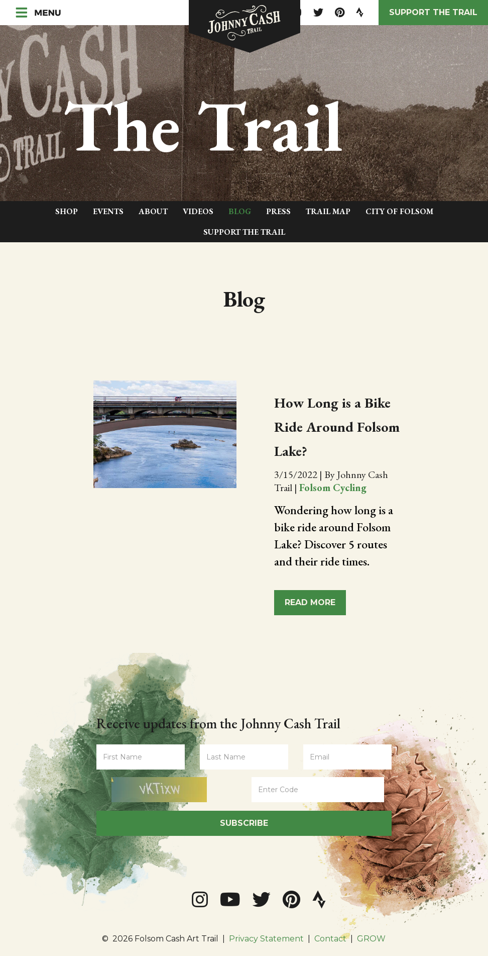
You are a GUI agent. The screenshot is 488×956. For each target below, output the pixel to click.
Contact (330, 938)
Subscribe (244, 823)
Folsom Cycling (333, 487)
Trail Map (328, 211)
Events (108, 211)
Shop (66, 211)
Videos (198, 211)
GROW (371, 938)
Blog (239, 211)
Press (278, 211)
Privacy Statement (266, 938)
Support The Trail (244, 232)
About (153, 211)
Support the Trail (433, 12)
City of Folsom (399, 211)
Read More (310, 602)
